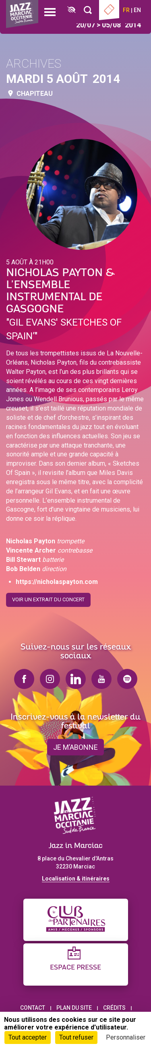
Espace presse (75, 968)
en (137, 10)
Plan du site (74, 1008)
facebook (24, 679)
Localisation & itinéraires (76, 878)
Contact (32, 1008)
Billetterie (109, 10)
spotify (127, 679)
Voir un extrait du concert (48, 597)
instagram (50, 679)
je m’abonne (75, 747)
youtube (101, 679)
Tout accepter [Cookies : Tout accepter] (27, 1037)
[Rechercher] (87, 10)
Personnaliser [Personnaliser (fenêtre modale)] (125, 1037)
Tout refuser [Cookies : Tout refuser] (76, 1037)
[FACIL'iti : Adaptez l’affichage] (71, 10)
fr (126, 10)
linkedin (76, 679)
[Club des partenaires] (75, 920)
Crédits (114, 1008)
